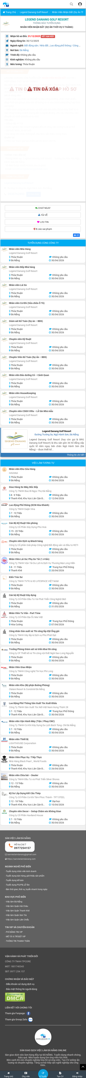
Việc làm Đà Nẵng (14, 902)
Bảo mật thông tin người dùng (21, 989)
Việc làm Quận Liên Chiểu (17, 920)
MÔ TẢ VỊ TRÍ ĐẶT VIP (16, 937)
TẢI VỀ (43, 215)
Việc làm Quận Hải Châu (17, 907)
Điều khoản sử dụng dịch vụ (20, 984)
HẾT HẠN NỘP (48, 36)
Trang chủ (9, 12)
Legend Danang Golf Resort (34, 12)
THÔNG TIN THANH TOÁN (18, 941)
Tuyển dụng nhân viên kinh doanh (21, 872)
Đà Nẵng (24, 50)
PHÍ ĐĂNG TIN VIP (14, 932)
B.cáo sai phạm (43, 229)
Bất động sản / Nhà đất (36, 45)
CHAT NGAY (42, 208)
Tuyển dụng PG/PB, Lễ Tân (18, 885)
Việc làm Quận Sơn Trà (16, 916)
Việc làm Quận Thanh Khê (17, 911)
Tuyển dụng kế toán (15, 881)
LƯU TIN (43, 222)
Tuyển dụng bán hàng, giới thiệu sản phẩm (25, 876)
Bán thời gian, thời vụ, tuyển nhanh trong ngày (26, 890)
